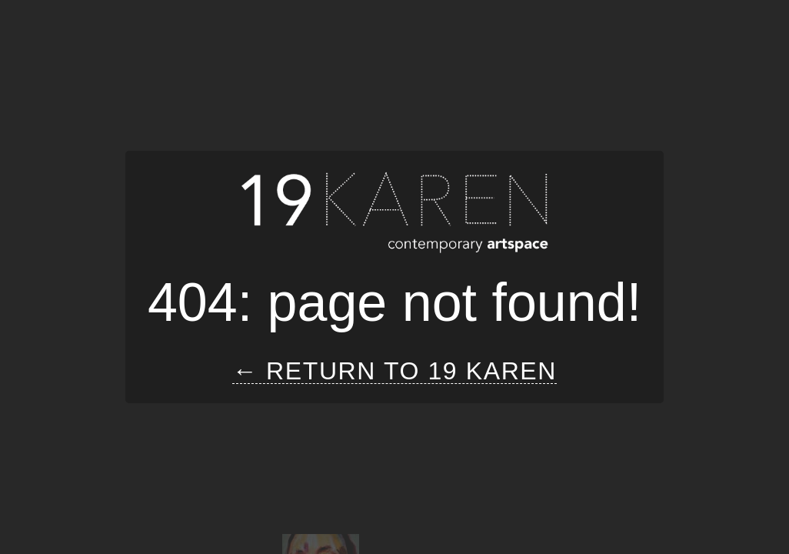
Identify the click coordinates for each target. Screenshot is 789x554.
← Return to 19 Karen (394, 371)
